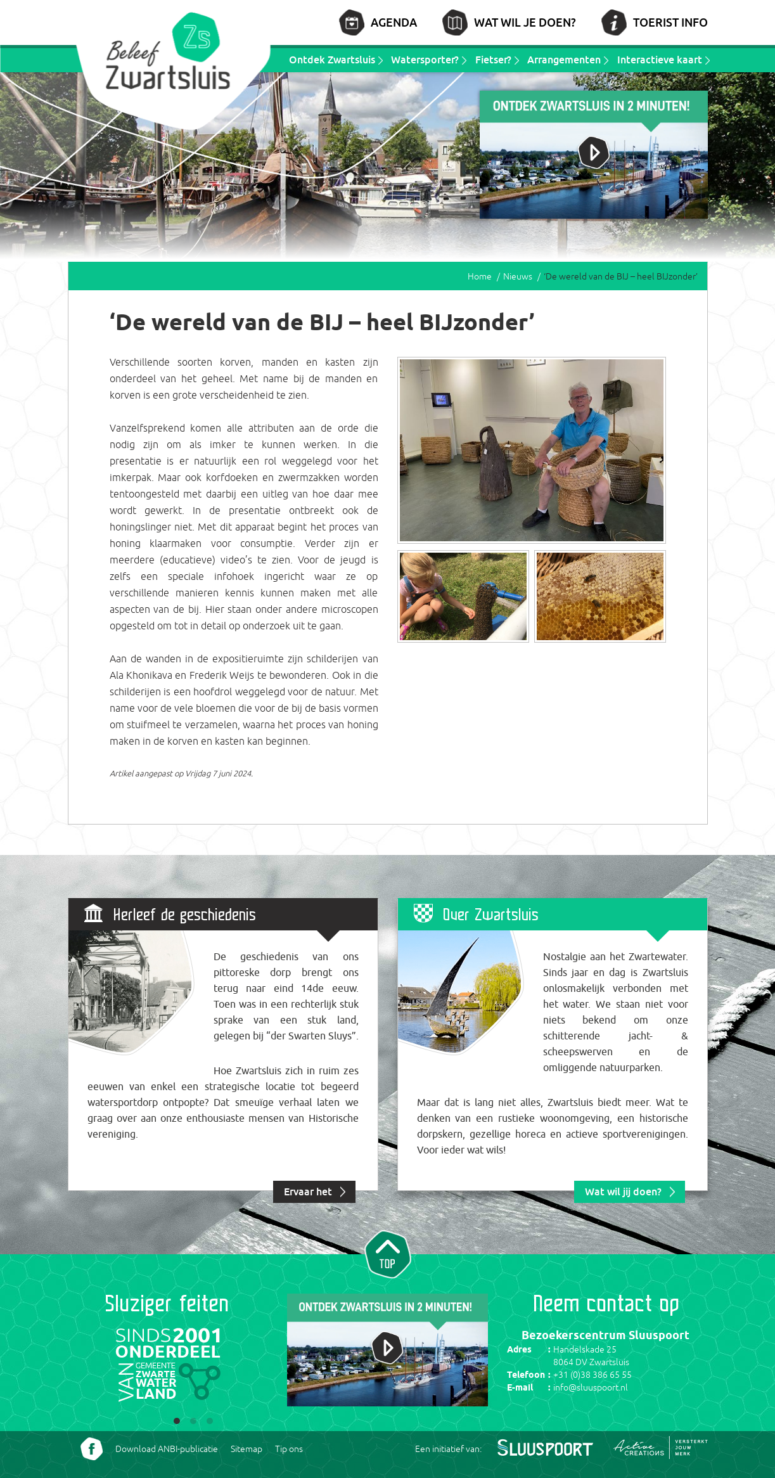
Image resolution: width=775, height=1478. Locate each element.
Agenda (394, 22)
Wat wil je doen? (525, 22)
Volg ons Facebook (91, 1448)
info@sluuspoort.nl (590, 1387)
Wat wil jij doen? (623, 1191)
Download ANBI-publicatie (166, 1449)
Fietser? (493, 59)
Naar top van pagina (387, 1253)
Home (480, 276)
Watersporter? (425, 59)
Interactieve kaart (659, 59)
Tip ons (289, 1449)
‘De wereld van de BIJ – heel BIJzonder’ (621, 276)
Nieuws (517, 276)
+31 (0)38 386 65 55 (592, 1375)
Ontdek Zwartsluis (332, 59)
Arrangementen (564, 59)
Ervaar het (308, 1191)
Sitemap (246, 1449)
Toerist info (670, 22)
